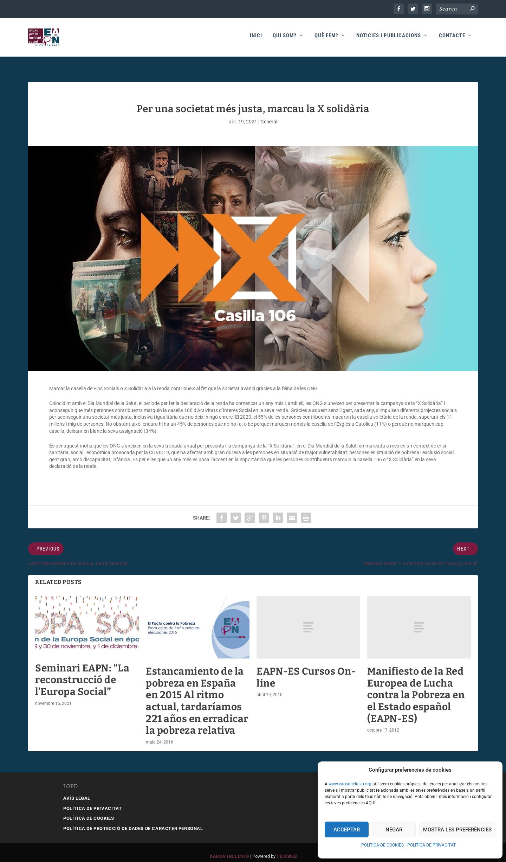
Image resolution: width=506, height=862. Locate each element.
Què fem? (326, 39)
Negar (393, 829)
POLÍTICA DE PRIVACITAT (431, 845)
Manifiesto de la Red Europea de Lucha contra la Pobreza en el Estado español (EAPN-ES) (416, 687)
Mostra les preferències (457, 829)
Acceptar (346, 829)
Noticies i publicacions (388, 39)
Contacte (452, 39)
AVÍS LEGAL (76, 790)
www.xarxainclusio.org (350, 783)
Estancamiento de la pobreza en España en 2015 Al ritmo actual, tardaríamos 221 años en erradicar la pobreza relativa (197, 693)
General (268, 114)
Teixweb (287, 848)
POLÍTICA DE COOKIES (382, 845)
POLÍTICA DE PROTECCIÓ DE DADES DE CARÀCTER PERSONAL (133, 820)
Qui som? (285, 39)
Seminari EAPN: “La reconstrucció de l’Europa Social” (82, 672)
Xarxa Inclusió (229, 848)
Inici (256, 39)
